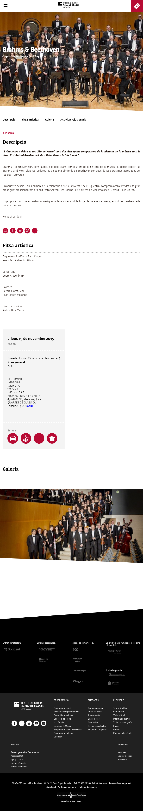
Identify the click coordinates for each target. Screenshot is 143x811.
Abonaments (94, 715)
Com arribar (118, 712)
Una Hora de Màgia (62, 719)
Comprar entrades (96, 708)
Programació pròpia (63, 708)
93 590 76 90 (84, 783)
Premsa (116, 730)
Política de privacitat (67, 787)
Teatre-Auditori (120, 708)
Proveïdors (122, 759)
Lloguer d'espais (18, 763)
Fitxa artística (30, 119)
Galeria (49, 119)
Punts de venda (95, 712)
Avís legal (51, 787)
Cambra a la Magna (62, 726)
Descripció (9, 119)
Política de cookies (88, 787)
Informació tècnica (122, 719)
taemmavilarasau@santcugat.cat (115, 783)
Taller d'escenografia (122, 722)
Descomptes (93, 719)
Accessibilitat (17, 756)
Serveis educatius (19, 767)
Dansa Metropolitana (63, 715)
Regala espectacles (97, 726)
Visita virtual (119, 715)
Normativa (93, 722)
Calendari (58, 737)
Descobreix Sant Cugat (71, 801)
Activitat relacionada (73, 119)
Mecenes (122, 752)
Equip (115, 726)
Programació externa (63, 733)
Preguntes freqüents (97, 730)
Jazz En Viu (59, 722)
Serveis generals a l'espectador (25, 752)
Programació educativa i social (67, 730)
